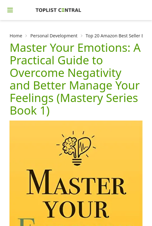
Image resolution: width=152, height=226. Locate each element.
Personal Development (53, 36)
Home (15, 36)
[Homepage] (58, 10)
